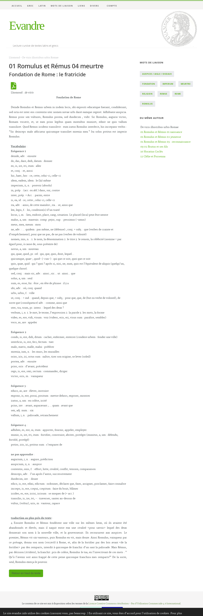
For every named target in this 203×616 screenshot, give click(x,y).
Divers (94, 5)
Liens (81, 5)
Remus (163, 93)
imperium (168, 83)
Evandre (26, 25)
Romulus (147, 103)
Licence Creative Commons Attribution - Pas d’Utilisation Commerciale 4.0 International (134, 603)
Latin (42, 5)
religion (147, 93)
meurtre (186, 83)
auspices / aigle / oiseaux (157, 74)
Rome (178, 93)
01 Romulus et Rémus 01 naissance (161, 132)
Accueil (17, 5)
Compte (112, 5)
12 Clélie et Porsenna (152, 156)
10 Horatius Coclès (151, 151)
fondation (148, 83)
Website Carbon (112, 609)
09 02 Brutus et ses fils (154, 146)
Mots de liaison (62, 5)
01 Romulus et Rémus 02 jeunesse (160, 137)
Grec (30, 5)
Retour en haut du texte (26, 573)
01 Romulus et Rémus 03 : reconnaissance (165, 141)
